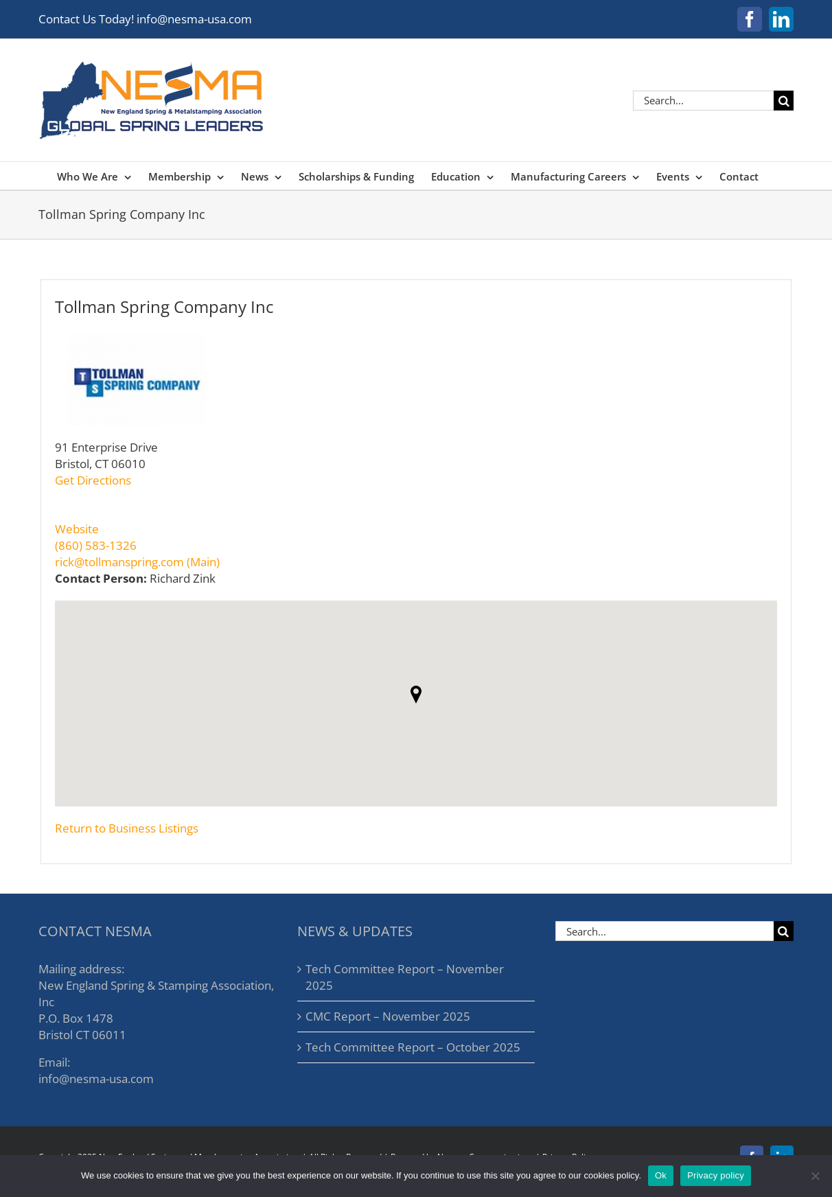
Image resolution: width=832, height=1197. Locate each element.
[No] (815, 1176)
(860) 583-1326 (96, 545)
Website (77, 529)
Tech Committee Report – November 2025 (404, 977)
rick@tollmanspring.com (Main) (137, 562)
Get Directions (93, 480)
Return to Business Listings (126, 828)
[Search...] (703, 101)
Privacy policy (715, 1175)
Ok (661, 1175)
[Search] (784, 101)
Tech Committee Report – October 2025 (412, 1047)
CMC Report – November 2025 (387, 1016)
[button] (416, 695)
